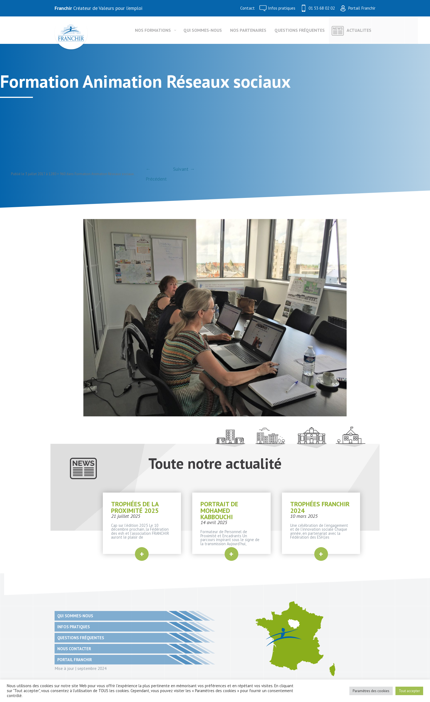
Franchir (63, 8)
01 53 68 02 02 (322, 8)
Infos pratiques (281, 8)
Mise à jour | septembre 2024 (80, 668)
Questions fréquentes (80, 637)
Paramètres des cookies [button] (371, 691)
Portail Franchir (361, 8)
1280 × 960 (57, 174)
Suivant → (184, 169)
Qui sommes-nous (75, 615)
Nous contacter (74, 648)
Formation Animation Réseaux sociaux (104, 174)
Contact (247, 8)
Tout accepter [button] (409, 691)
